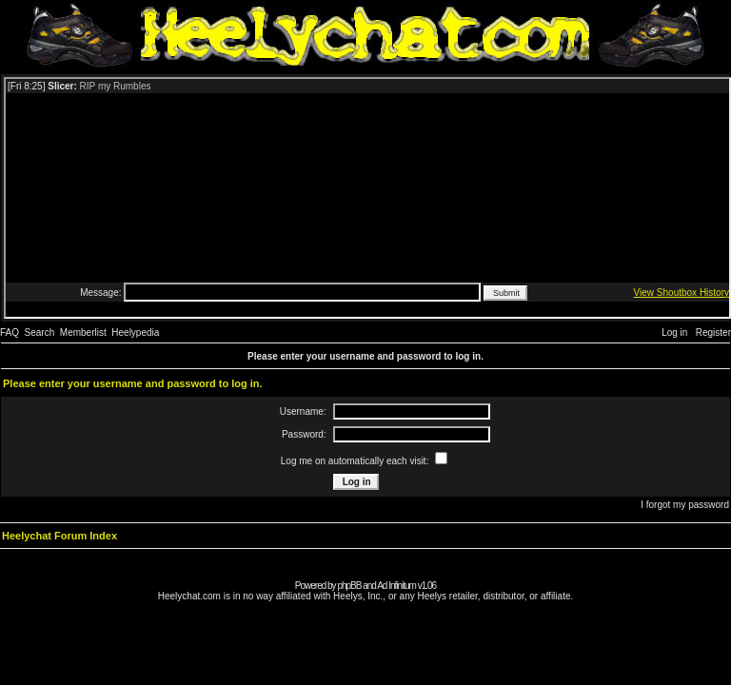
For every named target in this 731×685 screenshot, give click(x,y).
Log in (674, 332)
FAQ (9, 332)
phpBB (349, 585)
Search (40, 332)
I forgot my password (685, 504)
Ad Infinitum (396, 585)
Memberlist (83, 332)
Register (713, 332)
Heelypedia (135, 332)
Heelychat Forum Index (59, 535)
